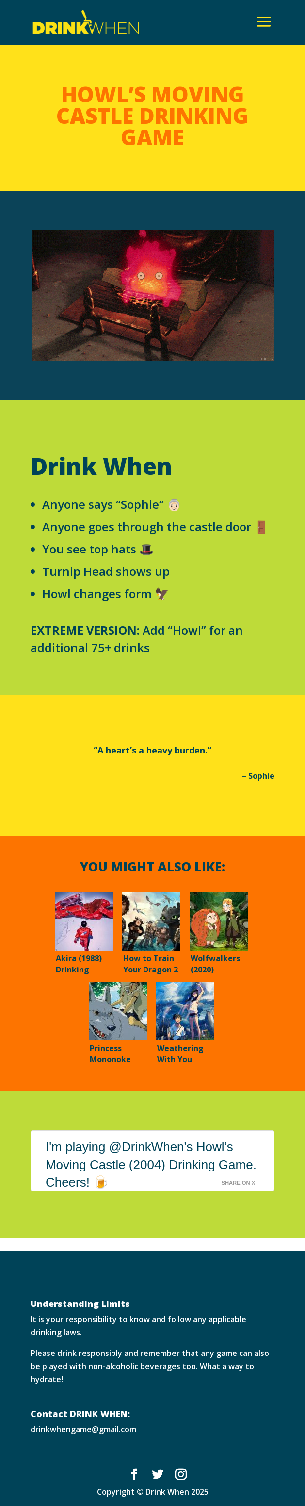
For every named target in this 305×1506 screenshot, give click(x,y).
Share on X (238, 1183)
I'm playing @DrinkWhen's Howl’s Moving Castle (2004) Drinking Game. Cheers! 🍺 (151, 1164)
